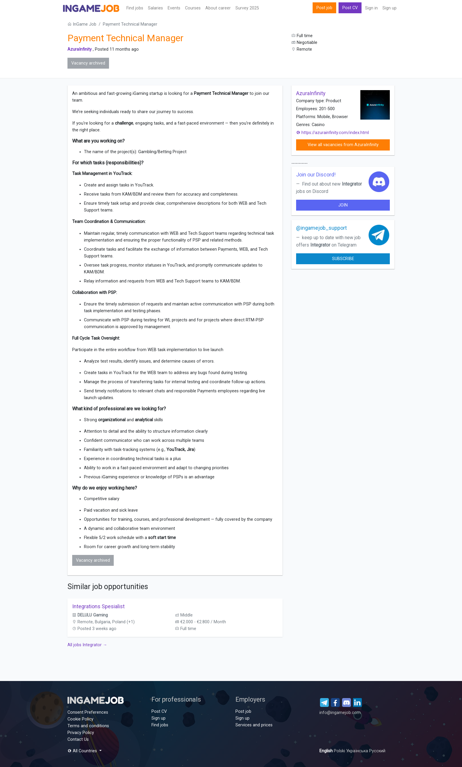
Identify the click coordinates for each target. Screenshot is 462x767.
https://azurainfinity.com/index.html (332, 132)
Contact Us (78, 739)
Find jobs (134, 8)
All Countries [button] (82, 750)
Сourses (193, 8)
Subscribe (343, 258)
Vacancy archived (88, 63)
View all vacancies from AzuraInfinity (343, 144)
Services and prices (254, 725)
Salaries (155, 8)
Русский (377, 750)
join (343, 205)
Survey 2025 (247, 8)
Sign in (371, 8)
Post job (324, 7)
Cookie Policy (80, 719)
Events (174, 8)
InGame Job (81, 24)
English (326, 750)
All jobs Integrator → (87, 644)
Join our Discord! (316, 174)
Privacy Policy (80, 732)
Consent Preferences (87, 712)
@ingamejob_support (321, 228)
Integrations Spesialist (98, 606)
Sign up (389, 8)
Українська (357, 750)
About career (218, 8)
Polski (340, 750)
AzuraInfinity (79, 49)
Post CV (350, 7)
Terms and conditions (88, 725)
